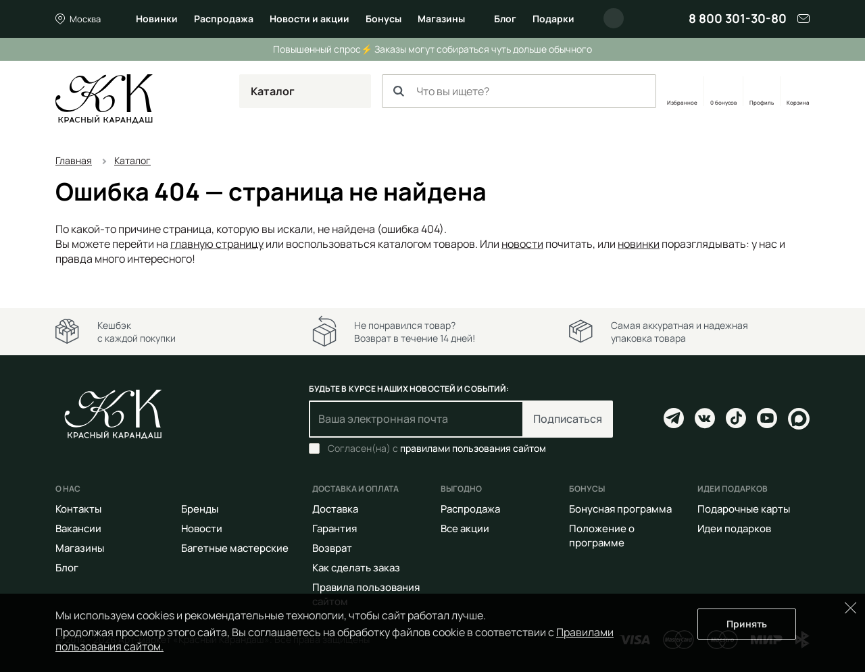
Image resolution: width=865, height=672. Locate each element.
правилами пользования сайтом (473, 448)
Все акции (465, 528)
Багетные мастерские (235, 548)
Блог (505, 18)
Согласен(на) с (437, 448)
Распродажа (223, 18)
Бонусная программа (620, 509)
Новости (201, 528)
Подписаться (567, 418)
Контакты (78, 509)
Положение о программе (602, 535)
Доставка (335, 509)
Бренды (199, 509)
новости (522, 243)
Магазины (441, 18)
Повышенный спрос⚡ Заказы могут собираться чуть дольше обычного (432, 49)
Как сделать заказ (356, 568)
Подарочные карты (743, 509)
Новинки (157, 18)
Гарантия (334, 528)
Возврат (332, 548)
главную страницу (217, 243)
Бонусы (383, 18)
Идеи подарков (734, 528)
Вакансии (78, 528)
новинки (639, 243)
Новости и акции (309, 18)
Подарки (553, 18)
